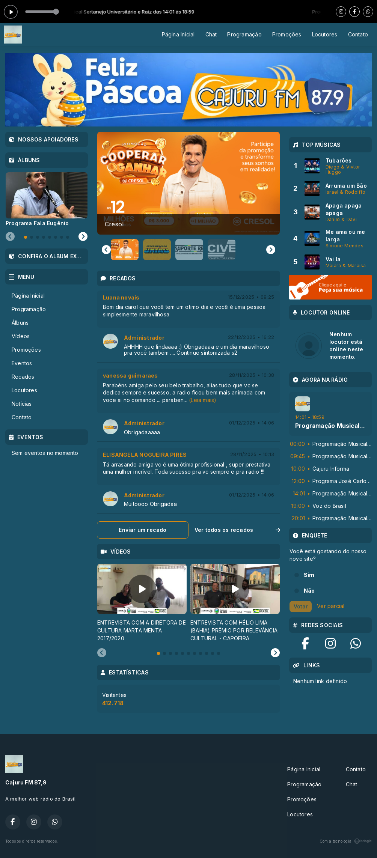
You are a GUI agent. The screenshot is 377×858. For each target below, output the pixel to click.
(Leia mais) (202, 400)
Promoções (287, 34)
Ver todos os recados (237, 530)
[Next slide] (270, 249)
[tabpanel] (142, 603)
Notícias (22, 403)
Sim (309, 575)
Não (309, 590)
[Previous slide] (101, 653)
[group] (188, 183)
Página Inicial (178, 34)
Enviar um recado (142, 530)
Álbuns (20, 322)
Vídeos (21, 336)
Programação (244, 34)
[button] (125, 249)
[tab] (158, 653)
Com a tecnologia (346, 841)
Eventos (22, 363)
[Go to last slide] (106, 249)
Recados (23, 376)
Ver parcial (330, 606)
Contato (358, 34)
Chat (211, 34)
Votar (301, 606)
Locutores (325, 34)
